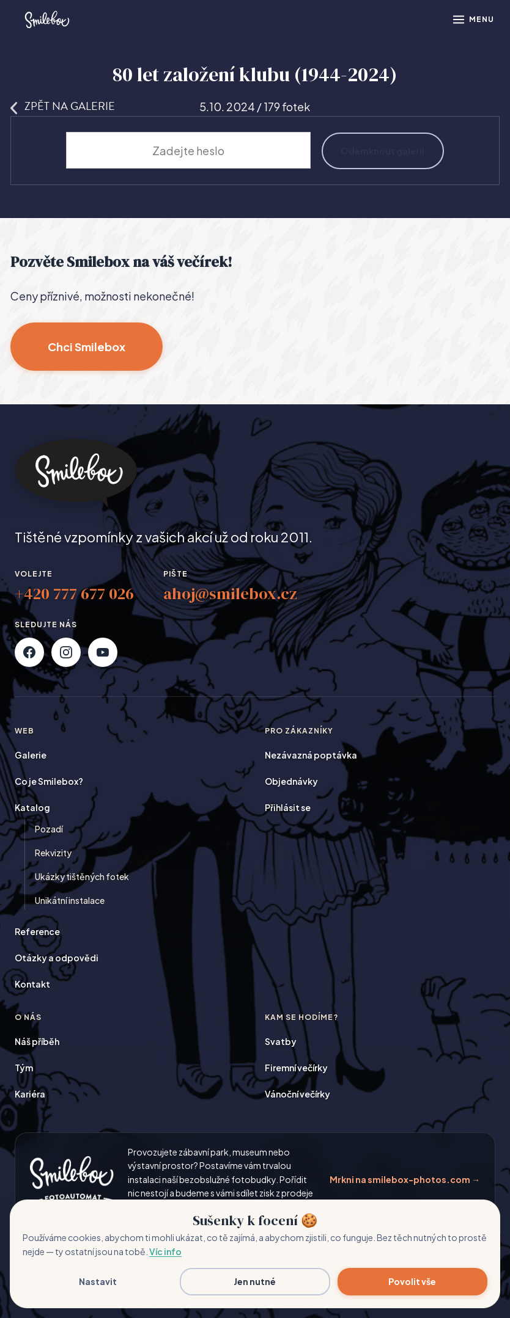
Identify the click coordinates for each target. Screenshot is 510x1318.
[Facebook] (29, 652)
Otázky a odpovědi (56, 957)
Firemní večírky (296, 1067)
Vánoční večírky (297, 1093)
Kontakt (32, 983)
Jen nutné (255, 1281)
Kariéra (30, 1093)
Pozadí (49, 828)
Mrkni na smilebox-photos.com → (405, 1179)
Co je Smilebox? (49, 781)
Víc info (165, 1251)
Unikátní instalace (70, 900)
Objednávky (291, 781)
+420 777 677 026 (74, 594)
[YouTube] (102, 652)
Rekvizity (53, 852)
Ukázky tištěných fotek (82, 876)
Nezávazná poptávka (311, 754)
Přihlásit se (288, 807)
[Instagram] (66, 652)
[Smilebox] (46, 19)
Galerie (30, 754)
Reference (37, 931)
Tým (24, 1067)
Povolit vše (412, 1281)
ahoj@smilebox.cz (230, 594)
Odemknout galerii (382, 150)
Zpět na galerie (62, 106)
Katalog (32, 807)
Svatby (281, 1041)
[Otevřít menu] (473, 19)
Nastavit (98, 1281)
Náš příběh (37, 1041)
